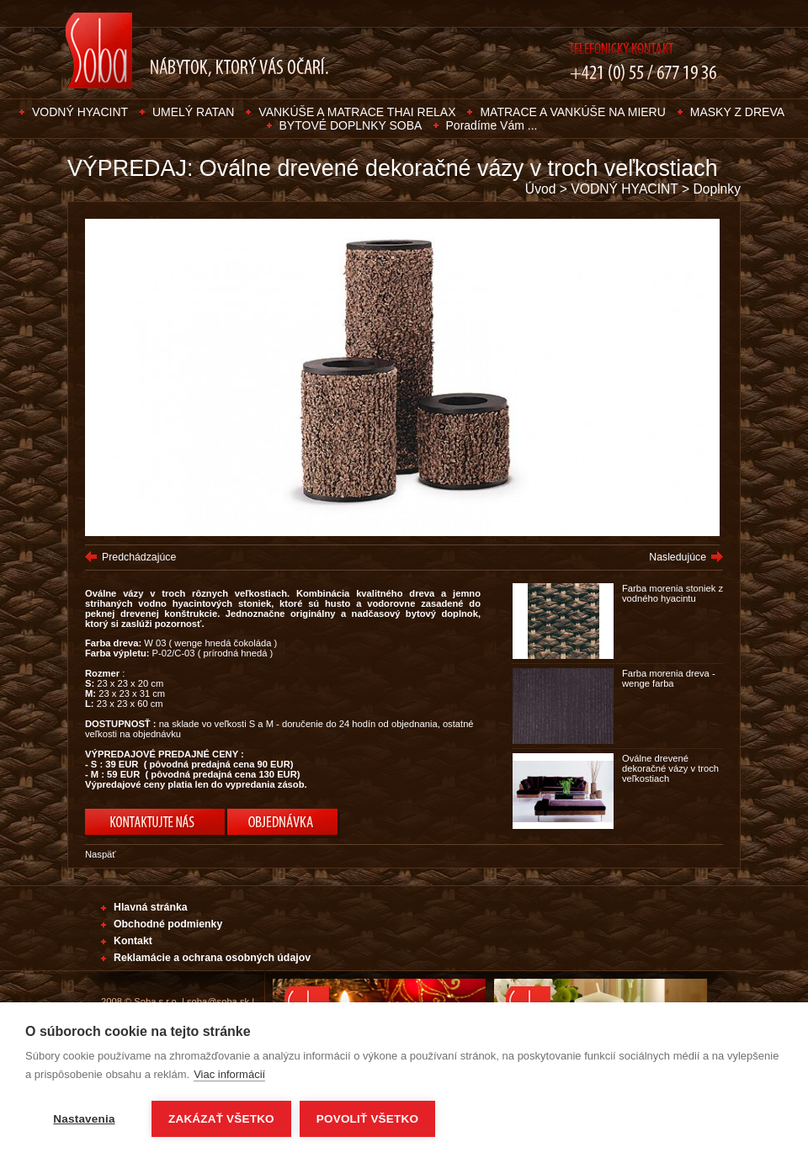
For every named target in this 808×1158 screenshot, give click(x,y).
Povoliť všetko (367, 1119)
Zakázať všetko (221, 1119)
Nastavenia (83, 1119)
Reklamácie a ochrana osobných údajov (212, 958)
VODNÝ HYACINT (80, 112)
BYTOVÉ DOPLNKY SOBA (352, 125)
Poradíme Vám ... (492, 125)
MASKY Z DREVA (737, 112)
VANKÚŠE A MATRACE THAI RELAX (356, 112)
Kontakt (133, 941)
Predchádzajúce (139, 557)
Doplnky (717, 189)
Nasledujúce (677, 557)
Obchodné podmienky (168, 924)
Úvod (540, 189)
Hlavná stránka (151, 907)
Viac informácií (229, 1074)
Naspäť (100, 854)
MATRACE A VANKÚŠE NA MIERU (572, 112)
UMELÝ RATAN (193, 112)
